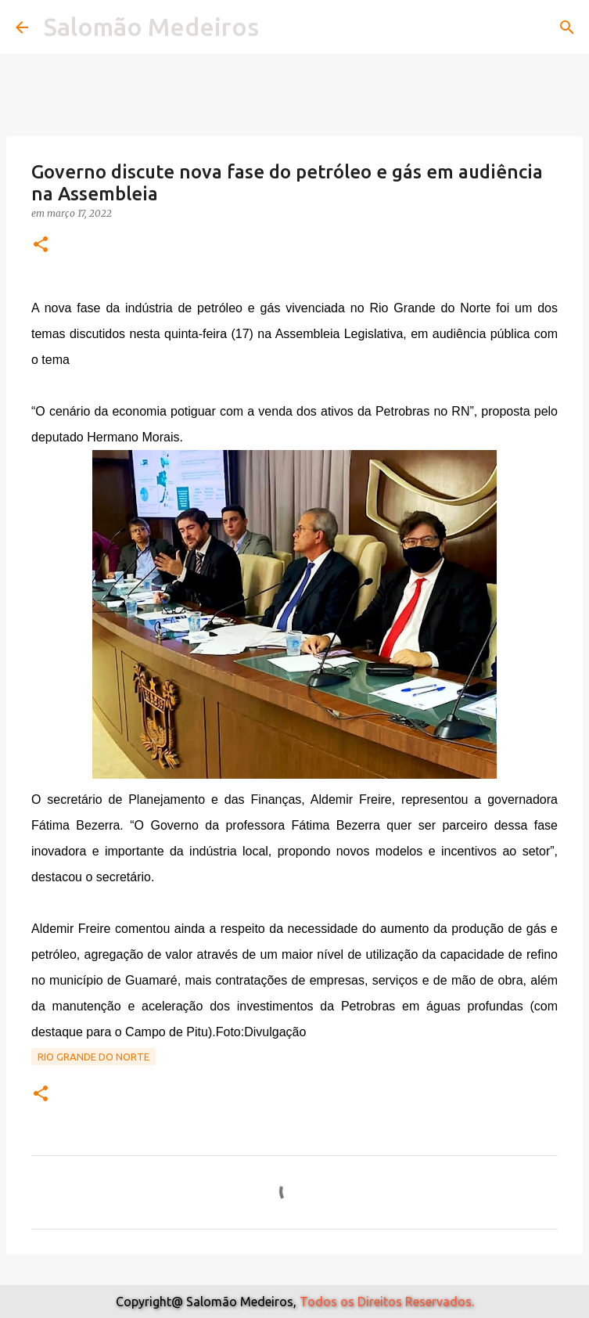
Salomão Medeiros (151, 27)
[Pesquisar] (567, 27)
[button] (40, 245)
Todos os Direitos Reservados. (387, 1302)
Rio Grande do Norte (93, 1056)
